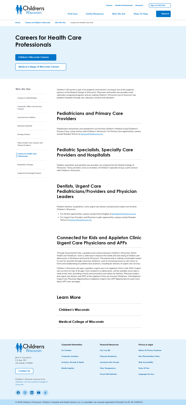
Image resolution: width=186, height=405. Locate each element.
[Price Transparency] (108, 368)
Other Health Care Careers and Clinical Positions (30, 144)
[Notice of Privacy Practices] (150, 350)
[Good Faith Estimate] (108, 374)
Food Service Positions (26, 117)
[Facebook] (18, 393)
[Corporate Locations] (69, 356)
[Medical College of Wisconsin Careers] (40, 67)
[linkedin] (32, 393)
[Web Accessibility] (146, 362)
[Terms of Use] (144, 368)
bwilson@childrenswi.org (92, 134)
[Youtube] (39, 393)
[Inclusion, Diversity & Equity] (72, 362)
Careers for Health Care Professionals (27, 155)
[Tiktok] (45, 393)
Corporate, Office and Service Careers (29, 108)
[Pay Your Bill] (105, 350)
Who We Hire (23, 89)
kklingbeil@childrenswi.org (124, 214)
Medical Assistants (24, 126)
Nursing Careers (23, 134)
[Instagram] (25, 393)
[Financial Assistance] (108, 356)
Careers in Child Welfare (27, 98)
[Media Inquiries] (67, 368)
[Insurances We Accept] (109, 362)
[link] (109, 5)
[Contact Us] (24, 371)
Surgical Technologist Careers (29, 173)
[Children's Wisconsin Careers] (35, 57)
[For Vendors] (66, 350)
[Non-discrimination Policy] (149, 356)
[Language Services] (146, 374)
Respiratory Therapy (25, 165)
